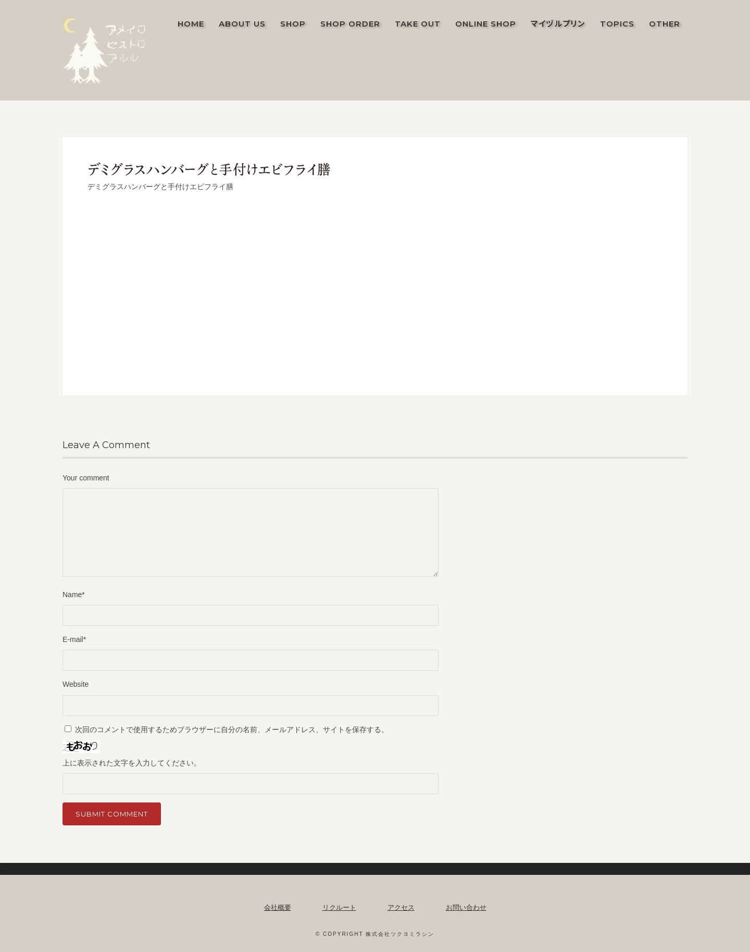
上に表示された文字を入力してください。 (132, 763)
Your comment (86, 478)
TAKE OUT (418, 24)
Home (191, 24)
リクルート (339, 907)
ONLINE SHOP (485, 24)
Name (74, 594)
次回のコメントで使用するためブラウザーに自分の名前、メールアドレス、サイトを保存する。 (232, 729)
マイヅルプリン (558, 24)
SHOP (293, 24)
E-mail (74, 639)
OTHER (664, 24)
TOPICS (617, 24)
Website (76, 684)
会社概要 (277, 907)
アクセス (401, 907)
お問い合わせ (466, 907)
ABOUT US (242, 24)
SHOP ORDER (350, 24)
